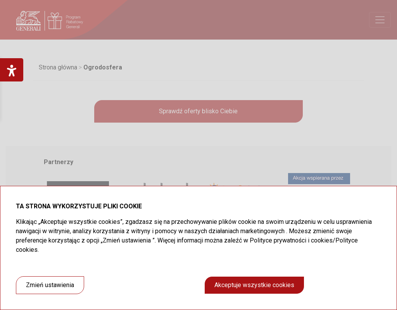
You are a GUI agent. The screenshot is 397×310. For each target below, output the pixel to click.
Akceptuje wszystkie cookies (254, 285)
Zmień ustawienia (50, 285)
